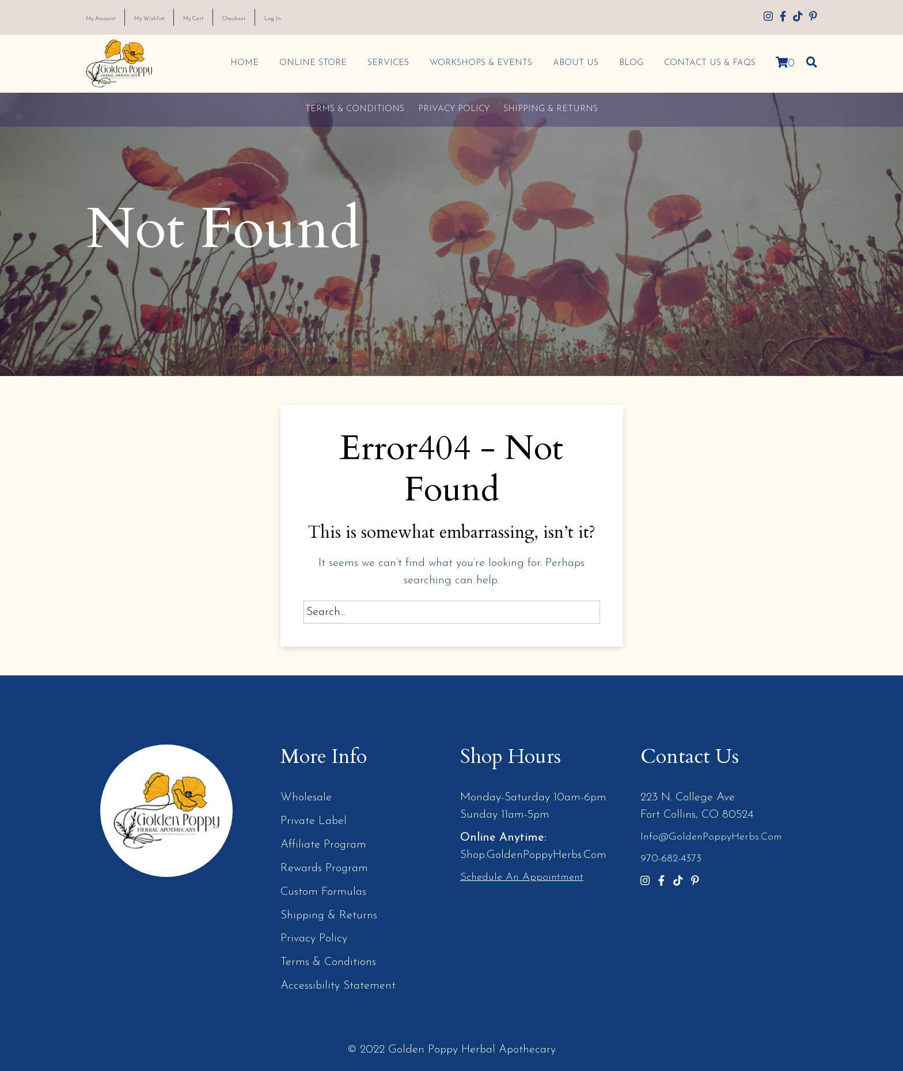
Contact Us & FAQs (707, 63)
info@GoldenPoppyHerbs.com (711, 836)
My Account (108, 18)
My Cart (228, 18)
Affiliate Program (323, 843)
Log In (329, 18)
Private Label (313, 820)
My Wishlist (171, 18)
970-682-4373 (670, 858)
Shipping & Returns (550, 109)
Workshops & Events (478, 63)
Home (242, 63)
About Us (573, 63)
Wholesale (306, 797)
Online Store (310, 63)
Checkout (280, 18)
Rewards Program (324, 866)
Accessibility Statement (338, 982)
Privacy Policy (454, 109)
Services (386, 63)
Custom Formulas (323, 889)
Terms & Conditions (354, 109)
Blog (629, 63)
